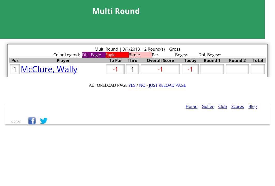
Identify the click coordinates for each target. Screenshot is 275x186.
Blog (252, 106)
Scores (237, 106)
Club (222, 106)
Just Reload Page (167, 85)
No (142, 85)
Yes (131, 85)
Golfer (208, 106)
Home (191, 106)
